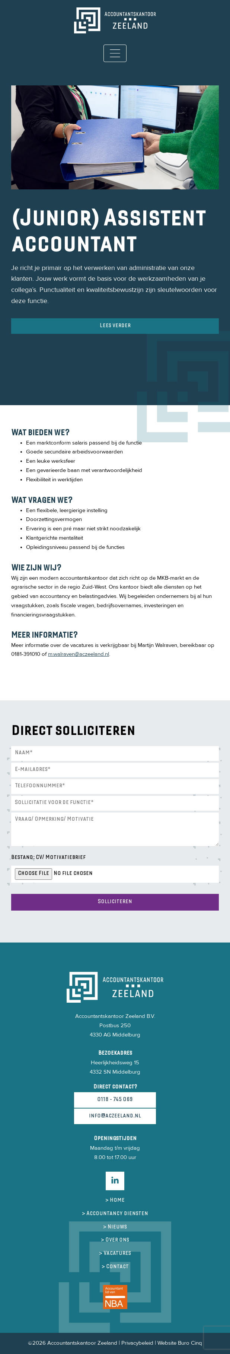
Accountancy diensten (117, 1214)
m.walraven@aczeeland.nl (78, 654)
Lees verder (115, 326)
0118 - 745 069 (115, 1100)
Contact (117, 1267)
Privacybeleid (137, 1343)
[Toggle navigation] (115, 53)
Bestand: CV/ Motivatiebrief (48, 857)
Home (117, 1200)
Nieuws (117, 1227)
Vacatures (117, 1253)
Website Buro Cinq (179, 1343)
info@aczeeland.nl (115, 1116)
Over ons (117, 1240)
